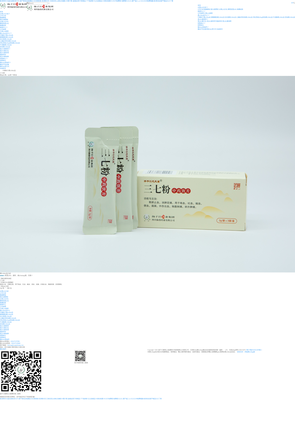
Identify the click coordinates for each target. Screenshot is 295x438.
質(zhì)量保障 (226, 21)
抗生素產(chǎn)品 (230, 17)
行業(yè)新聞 (208, 13)
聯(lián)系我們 (203, 27)
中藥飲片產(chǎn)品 (204, 17)
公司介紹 (201, 9)
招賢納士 (201, 23)
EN (292, 3)
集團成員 (240, 9)
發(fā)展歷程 (214, 9)
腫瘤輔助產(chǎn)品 (217, 17)
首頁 (199, 5)
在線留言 (220, 29)
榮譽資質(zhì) (232, 9)
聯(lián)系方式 (211, 29)
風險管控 (219, 21)
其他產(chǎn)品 (290, 17)
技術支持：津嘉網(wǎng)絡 (246, 352)
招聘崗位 (201, 25)
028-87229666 (16, 344)
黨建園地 (207, 9)
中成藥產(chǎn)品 (279, 17)
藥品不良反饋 (202, 29)
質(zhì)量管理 (211, 21)
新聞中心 (201, 11)
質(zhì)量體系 (203, 19)
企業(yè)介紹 (203, 7)
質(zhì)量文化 (202, 21)
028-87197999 (15, 342)
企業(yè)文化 (223, 9)
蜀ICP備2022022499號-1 (254, 350)
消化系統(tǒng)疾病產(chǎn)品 (263, 17)
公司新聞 (201, 13)
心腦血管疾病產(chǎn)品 (244, 17)
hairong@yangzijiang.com (15, 346)
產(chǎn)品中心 (204, 15)
